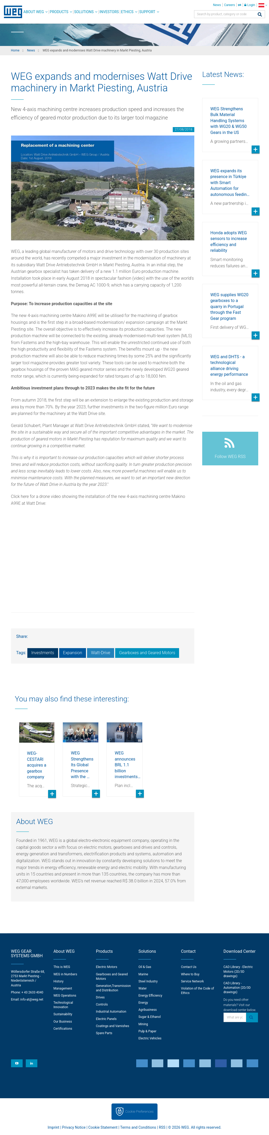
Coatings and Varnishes (112, 1026)
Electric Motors (106, 967)
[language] (263, 5)
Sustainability (62, 1014)
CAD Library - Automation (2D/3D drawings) (237, 987)
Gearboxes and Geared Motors (147, 652)
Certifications (62, 1028)
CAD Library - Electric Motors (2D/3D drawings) (238, 971)
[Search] (260, 14)
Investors (109, 12)
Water (142, 988)
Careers (229, 5)
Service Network (192, 981)
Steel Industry (148, 981)
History (58, 981)
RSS (162, 1127)
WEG (11, 12)
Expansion (72, 652)
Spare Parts (104, 1033)
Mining (143, 1024)
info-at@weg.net (31, 999)
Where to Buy (190, 974)
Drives (100, 997)
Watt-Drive (100, 652)
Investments (42, 652)
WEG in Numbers (65, 974)
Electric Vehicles (149, 1038)
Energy (143, 1002)
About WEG (33, 12)
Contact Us (188, 967)
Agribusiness (147, 1010)
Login (249, 5)
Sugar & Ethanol (149, 1017)
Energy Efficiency (150, 995)
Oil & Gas (144, 967)
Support (147, 12)
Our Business (62, 1021)
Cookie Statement (103, 1127)
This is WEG (61, 967)
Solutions (84, 12)
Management (62, 988)
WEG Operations (64, 995)
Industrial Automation (111, 1011)
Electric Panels (106, 1019)
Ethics (127, 12)
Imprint (53, 1127)
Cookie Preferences (139, 1111)
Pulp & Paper (147, 1031)
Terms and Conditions (138, 1127)
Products (59, 12)
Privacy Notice (73, 1127)
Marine (143, 974)
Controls (102, 1004)
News (217, 5)
